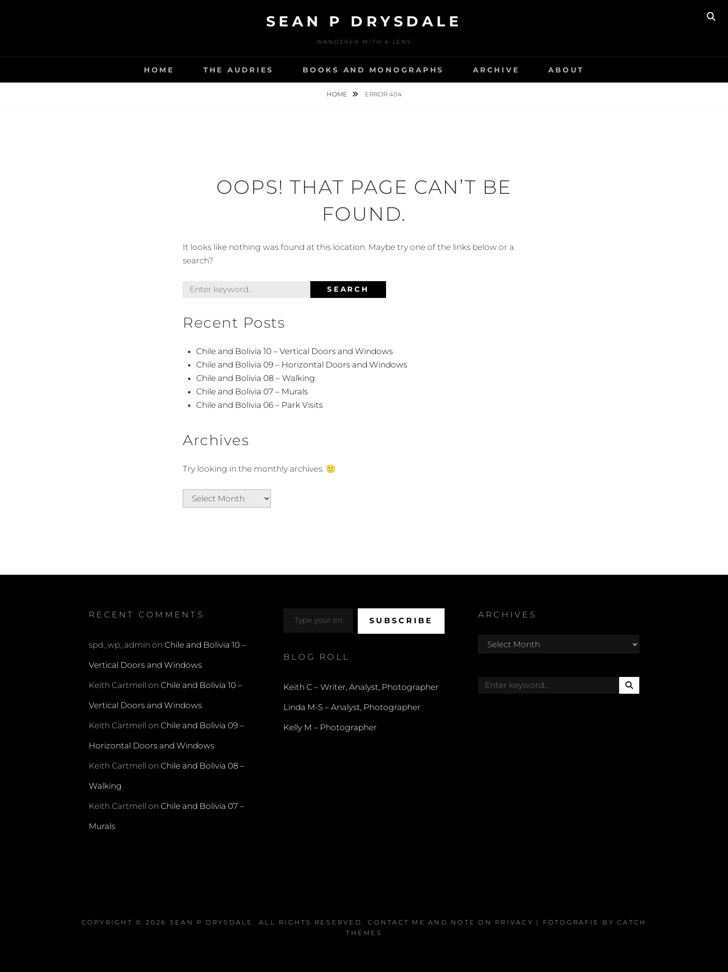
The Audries (238, 69)
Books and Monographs (373, 69)
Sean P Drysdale (364, 21)
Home (159, 69)
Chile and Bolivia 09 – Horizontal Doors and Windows (301, 364)
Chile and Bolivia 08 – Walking (255, 378)
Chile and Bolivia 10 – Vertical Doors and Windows (294, 351)
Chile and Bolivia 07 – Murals (252, 391)
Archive (496, 69)
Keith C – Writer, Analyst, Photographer (361, 687)
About (566, 69)
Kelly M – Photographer (330, 727)
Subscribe (401, 620)
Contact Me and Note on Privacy (450, 922)
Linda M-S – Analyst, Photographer (352, 707)
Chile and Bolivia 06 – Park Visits (259, 405)
